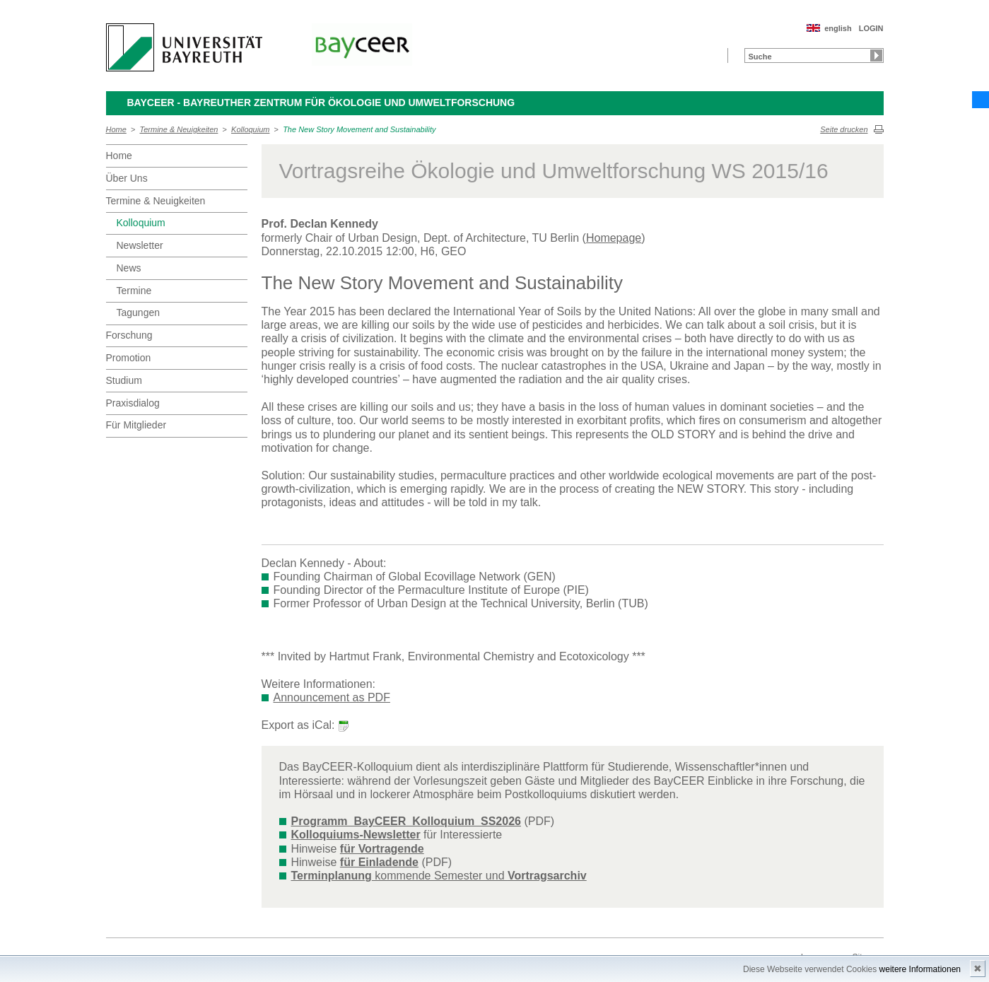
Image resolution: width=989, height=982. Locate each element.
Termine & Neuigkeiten (179, 129)
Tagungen (138, 312)
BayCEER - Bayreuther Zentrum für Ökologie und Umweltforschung (321, 102)
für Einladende (379, 862)
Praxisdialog (133, 403)
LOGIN (871, 28)
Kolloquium (250, 129)
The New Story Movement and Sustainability (359, 129)
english (838, 28)
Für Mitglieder (136, 425)
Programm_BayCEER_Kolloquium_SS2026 (406, 821)
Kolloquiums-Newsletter (356, 835)
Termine (134, 290)
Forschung (129, 335)
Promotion (128, 357)
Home (116, 129)
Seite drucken (843, 129)
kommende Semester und (439, 876)
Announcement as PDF (332, 697)
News (129, 268)
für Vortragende (382, 849)
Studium (124, 380)
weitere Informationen (920, 969)
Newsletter (140, 245)
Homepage (613, 238)
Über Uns (127, 178)
